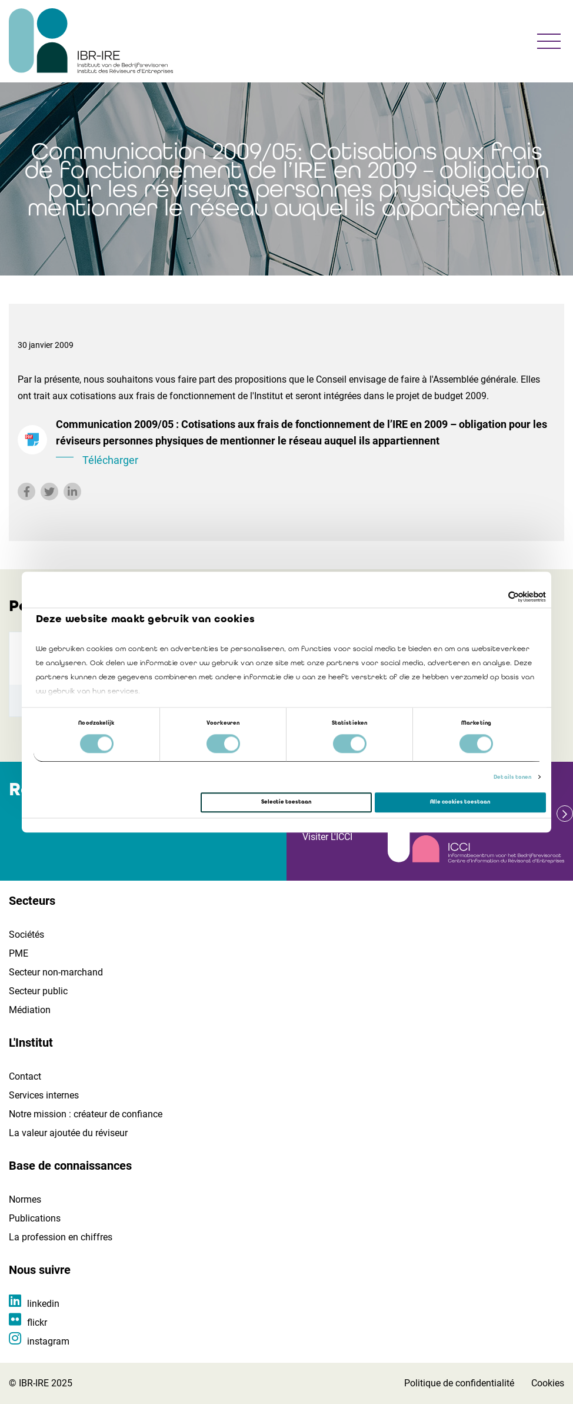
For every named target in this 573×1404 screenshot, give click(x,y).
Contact (25, 1076)
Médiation (30, 1009)
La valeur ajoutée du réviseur (68, 1133)
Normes (25, 1199)
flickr (37, 1322)
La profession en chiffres (60, 1237)
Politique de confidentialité (459, 1383)
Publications (35, 1218)
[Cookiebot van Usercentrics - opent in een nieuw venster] (494, 596)
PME (18, 953)
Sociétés (26, 934)
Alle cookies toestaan (460, 802)
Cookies (547, 1383)
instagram (48, 1341)
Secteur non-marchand (56, 972)
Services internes (44, 1095)
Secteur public (38, 991)
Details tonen (512, 777)
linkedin (43, 1303)
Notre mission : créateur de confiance (85, 1114)
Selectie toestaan (286, 802)
